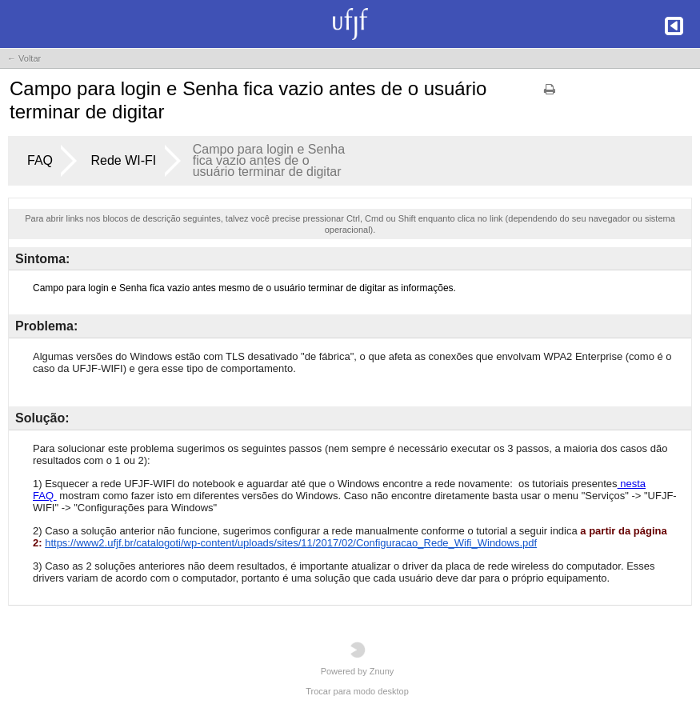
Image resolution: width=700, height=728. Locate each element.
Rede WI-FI (123, 160)
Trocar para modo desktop (357, 691)
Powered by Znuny (357, 659)
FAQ (40, 160)
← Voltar (24, 58)
